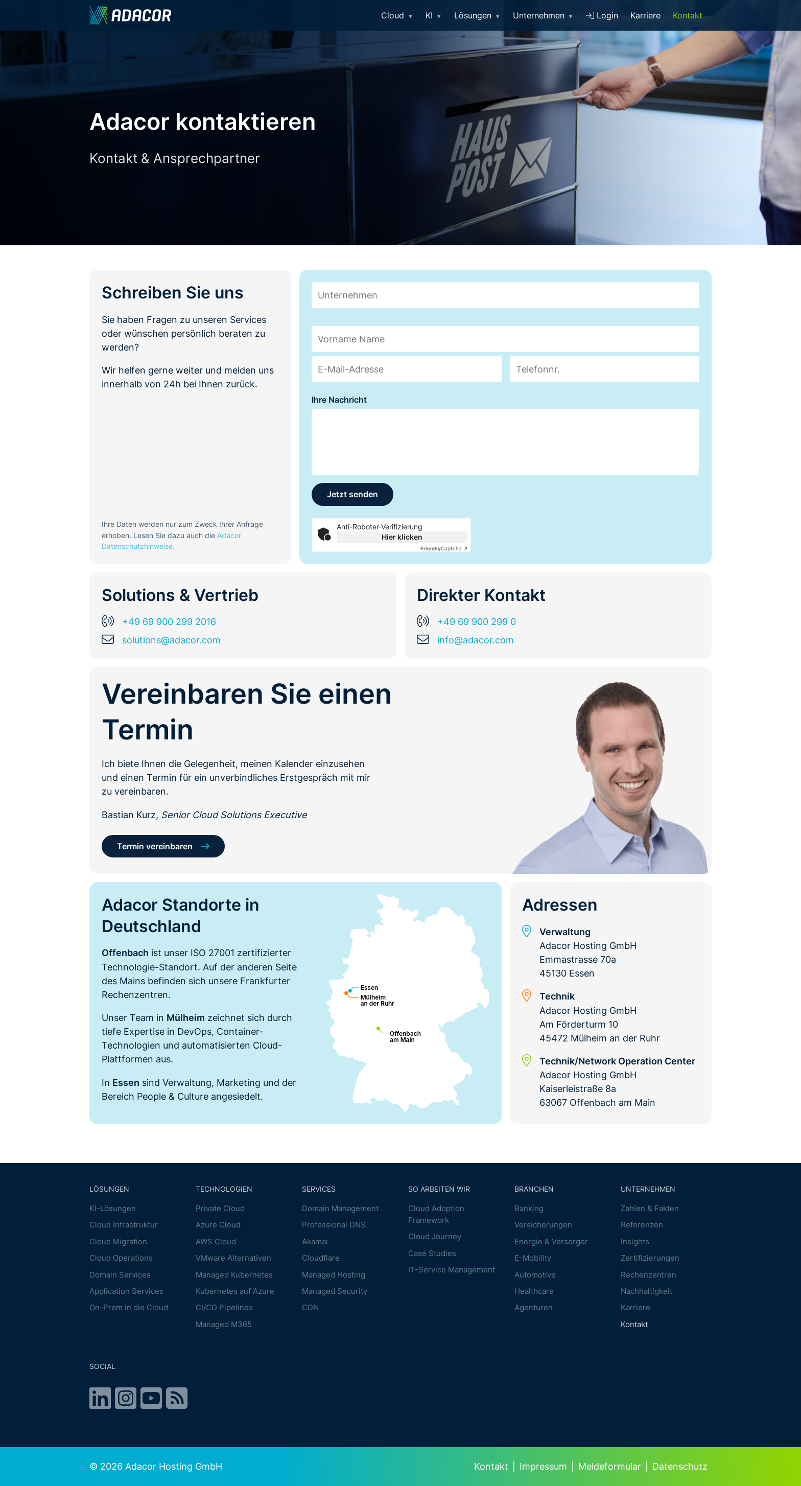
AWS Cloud (216, 1241)
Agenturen (533, 1308)
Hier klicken (402, 536)
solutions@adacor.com (171, 639)
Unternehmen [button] (543, 15)
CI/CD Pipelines (224, 1308)
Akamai (315, 1241)
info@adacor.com (475, 639)
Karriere (645, 15)
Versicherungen (543, 1225)
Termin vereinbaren (155, 846)
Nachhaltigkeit (646, 1291)
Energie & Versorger (551, 1241)
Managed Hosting (333, 1275)
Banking (529, 1209)
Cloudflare (321, 1258)
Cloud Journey (434, 1237)
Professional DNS (334, 1225)
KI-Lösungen (112, 1209)
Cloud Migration (118, 1241)
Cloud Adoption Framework (436, 1214)
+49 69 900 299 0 (476, 622)
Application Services (126, 1291)
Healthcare (534, 1291)
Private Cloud (220, 1209)
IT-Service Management (451, 1270)
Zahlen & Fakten (650, 1209)
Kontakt (687, 15)
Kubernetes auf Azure (235, 1291)
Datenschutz (680, 1466)
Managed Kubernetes (234, 1275)
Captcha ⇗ (443, 548)
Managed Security (334, 1291)
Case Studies (432, 1253)
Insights (635, 1241)
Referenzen (642, 1225)
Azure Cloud (218, 1225)
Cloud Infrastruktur (123, 1225)
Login (602, 15)
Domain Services (120, 1275)
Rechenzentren (648, 1275)
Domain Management (340, 1209)
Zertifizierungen (650, 1258)
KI (434, 15)
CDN (310, 1308)
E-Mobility (532, 1258)
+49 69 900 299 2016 (169, 622)
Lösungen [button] (477, 15)
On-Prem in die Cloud (128, 1308)
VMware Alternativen (233, 1258)
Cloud (397, 15)
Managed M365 (224, 1324)
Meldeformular (609, 1466)
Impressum (543, 1466)
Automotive (535, 1275)
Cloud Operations (121, 1258)
